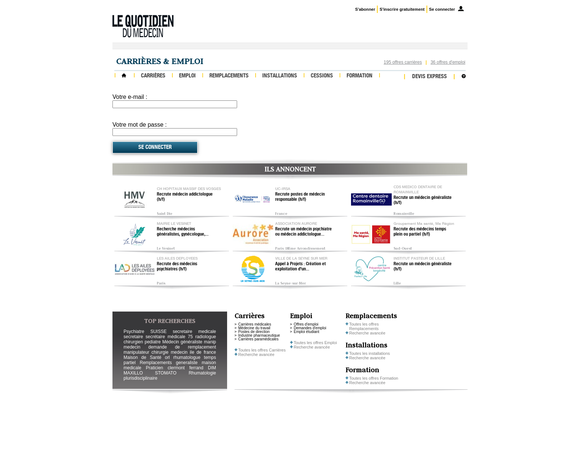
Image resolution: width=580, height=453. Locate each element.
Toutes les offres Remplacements (364, 326)
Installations (279, 76)
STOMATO (165, 373)
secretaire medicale (194, 331)
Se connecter (442, 9)
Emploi (187, 76)
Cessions (322, 76)
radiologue (205, 336)
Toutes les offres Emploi (315, 342)
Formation (359, 76)
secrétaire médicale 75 (169, 336)
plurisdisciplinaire (140, 378)
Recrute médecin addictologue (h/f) (185, 197)
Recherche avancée (256, 354)
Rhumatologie (202, 373)
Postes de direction (254, 332)
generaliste (187, 362)
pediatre (153, 341)
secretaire (133, 336)
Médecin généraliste (182, 341)
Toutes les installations (369, 353)
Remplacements (229, 76)
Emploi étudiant (306, 332)
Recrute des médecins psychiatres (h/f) (177, 267)
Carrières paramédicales (258, 339)
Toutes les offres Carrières (262, 350)
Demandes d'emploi (310, 328)
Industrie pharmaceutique (259, 335)
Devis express (429, 77)
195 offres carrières (403, 62)
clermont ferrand (185, 367)
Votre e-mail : (129, 97)
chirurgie (159, 352)
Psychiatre (134, 331)
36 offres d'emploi (448, 62)
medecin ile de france (193, 352)
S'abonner (365, 9)
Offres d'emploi (306, 324)
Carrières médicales (254, 324)
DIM (212, 367)
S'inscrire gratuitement (402, 9)
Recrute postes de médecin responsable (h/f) (300, 197)
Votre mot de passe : (139, 124)
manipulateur (136, 352)
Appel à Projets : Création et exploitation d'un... (300, 267)
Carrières (153, 76)
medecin (132, 347)
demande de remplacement (182, 347)
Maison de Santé (142, 357)
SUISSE (158, 331)
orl (167, 357)
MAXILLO (133, 373)
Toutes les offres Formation (373, 378)
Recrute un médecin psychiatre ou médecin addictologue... (303, 232)
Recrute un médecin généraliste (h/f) (423, 200)
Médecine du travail (254, 328)
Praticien (154, 367)
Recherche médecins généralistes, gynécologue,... (183, 232)
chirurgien (133, 341)
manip (210, 341)
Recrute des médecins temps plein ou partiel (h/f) (420, 232)
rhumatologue (186, 357)
